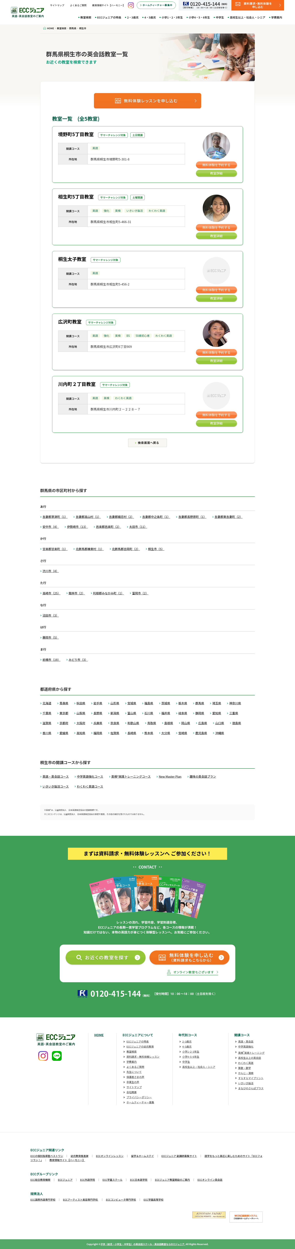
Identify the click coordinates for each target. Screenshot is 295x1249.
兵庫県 (97, 723)
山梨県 (80, 713)
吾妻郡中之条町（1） (156, 517)
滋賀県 (47, 723)
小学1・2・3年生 (172, 17)
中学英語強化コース (90, 776)
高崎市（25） (51, 593)
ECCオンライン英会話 (209, 1180)
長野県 (97, 713)
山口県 (219, 723)
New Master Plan (170, 776)
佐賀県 (114, 733)
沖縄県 (219, 733)
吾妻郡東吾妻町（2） (229, 517)
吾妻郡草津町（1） (55, 517)
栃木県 (182, 703)
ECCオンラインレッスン (110, 1156)
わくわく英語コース (90, 786)
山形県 (114, 703)
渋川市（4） (51, 571)
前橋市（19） (51, 660)
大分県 (165, 733)
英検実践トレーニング (251, 1053)
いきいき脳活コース (56, 786)
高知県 (80, 733)
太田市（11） (138, 527)
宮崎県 (182, 733)
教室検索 (85, 17)
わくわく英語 (245, 1063)
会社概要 (131, 1092)
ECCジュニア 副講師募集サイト (179, 1156)
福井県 (165, 713)
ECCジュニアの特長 (109, 17)
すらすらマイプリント (251, 1078)
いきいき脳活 (245, 1083)
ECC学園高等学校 (153, 1199)
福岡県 (97, 733)
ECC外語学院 (87, 1180)
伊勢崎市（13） (77, 527)
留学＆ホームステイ (142, 1156)
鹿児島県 (201, 733)
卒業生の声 (132, 1082)
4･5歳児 (187, 1046)
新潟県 (114, 713)
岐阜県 (182, 713)
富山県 (131, 713)
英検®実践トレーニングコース (131, 776)
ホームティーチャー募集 (140, 1102)
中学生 (220, 17)
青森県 (64, 703)
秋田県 (80, 703)
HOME (99, 1035)
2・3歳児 (133, 17)
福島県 (148, 703)
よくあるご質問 (78, 5)
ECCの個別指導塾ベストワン (46, 1156)
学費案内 (276, 17)
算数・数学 (244, 1068)
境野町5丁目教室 (76, 134)
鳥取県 (151, 723)
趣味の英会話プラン (203, 776)
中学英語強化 (245, 1046)
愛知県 (216, 713)
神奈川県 (235, 703)
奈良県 (114, 723)
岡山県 (185, 723)
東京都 (64, 713)
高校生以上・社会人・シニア (247, 17)
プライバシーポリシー (139, 1097)
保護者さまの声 (135, 1077)
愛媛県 (64, 733)
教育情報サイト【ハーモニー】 (108, 5)
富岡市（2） (140, 593)
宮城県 (131, 703)
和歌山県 (133, 723)
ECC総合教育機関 (40, 1180)
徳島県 (236, 723)
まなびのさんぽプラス (251, 1088)
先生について (134, 1072)
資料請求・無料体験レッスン (142, 1056)
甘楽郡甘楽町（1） (55, 549)
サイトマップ (57, 5)
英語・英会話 (245, 1041)
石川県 (148, 713)
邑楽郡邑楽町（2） (108, 527)
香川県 (47, 733)
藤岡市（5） (51, 637)
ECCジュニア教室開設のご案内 (172, 1180)
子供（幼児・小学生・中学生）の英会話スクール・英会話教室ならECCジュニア (142, 1244)
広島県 (202, 723)
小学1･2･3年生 (190, 1051)
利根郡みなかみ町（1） (108, 593)
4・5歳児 (150, 17)
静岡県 (199, 713)
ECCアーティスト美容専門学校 (80, 1199)
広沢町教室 (70, 321)
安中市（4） (51, 527)
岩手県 (97, 703)
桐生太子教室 (72, 258)
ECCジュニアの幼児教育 (140, 1046)
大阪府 (80, 723)
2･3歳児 (187, 1041)
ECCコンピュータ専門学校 (121, 1199)
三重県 (233, 713)
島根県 (168, 723)
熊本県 (148, 733)
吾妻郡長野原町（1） (192, 517)
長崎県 (131, 733)
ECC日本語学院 (138, 1180)
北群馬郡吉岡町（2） (126, 549)
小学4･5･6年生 (190, 1056)
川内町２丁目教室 (77, 383)
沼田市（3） (51, 615)
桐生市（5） (156, 549)
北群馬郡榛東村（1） (90, 549)
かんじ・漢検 (245, 1073)
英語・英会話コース (56, 776)
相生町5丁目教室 (76, 196)
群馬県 (199, 703)
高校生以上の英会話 (249, 1058)
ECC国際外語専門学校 (42, 1199)
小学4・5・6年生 (199, 17)
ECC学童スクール (113, 1180)
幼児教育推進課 (79, 1156)
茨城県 (165, 703)
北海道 (47, 703)
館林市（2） (77, 593)
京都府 (64, 723)
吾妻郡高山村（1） (88, 517)
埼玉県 (216, 703)
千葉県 (47, 713)
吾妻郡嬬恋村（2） (121, 517)
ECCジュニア (65, 1180)
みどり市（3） (78, 660)
